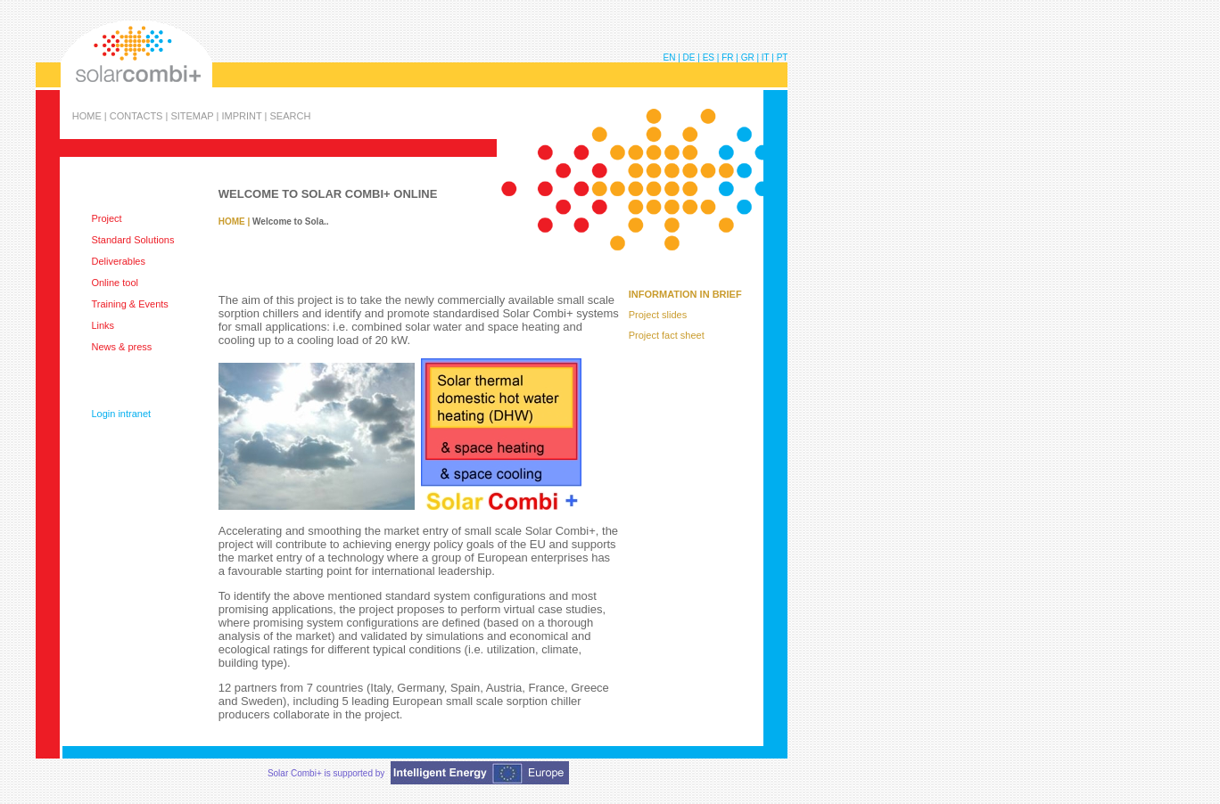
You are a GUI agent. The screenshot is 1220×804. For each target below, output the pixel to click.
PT (782, 57)
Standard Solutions (132, 239)
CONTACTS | (140, 115)
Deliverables (118, 261)
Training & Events (129, 304)
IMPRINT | (245, 115)
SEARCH (289, 115)
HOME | (91, 115)
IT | (769, 57)
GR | (751, 57)
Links (102, 325)
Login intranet (121, 413)
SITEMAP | (195, 115)
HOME (231, 221)
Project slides (658, 314)
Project (106, 218)
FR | (730, 57)
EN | (673, 57)
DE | (693, 57)
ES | (712, 57)
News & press (121, 346)
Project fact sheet (667, 335)
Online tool (114, 282)
